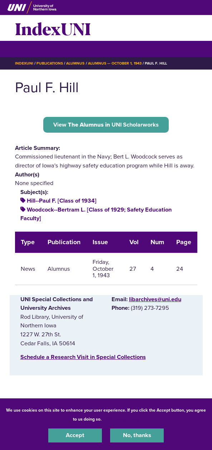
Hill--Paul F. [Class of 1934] (62, 200)
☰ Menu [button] (27, 48)
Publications (49, 63)
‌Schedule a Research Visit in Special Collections (83, 357)
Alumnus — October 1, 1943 (115, 63)
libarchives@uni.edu (155, 299)
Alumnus (75, 63)
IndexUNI (53, 28)
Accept (75, 435)
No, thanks (137, 435)
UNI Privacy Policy (121, 419)
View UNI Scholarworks (106, 124)
